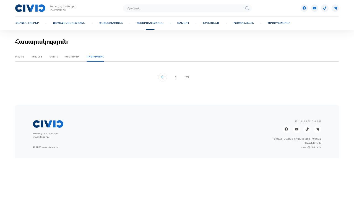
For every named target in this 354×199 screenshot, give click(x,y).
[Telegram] (335, 8)
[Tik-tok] (325, 8)
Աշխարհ (183, 23)
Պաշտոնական (243, 23)
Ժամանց (37, 57)
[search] (247, 8)
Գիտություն (95, 57)
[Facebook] (304, 8)
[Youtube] (314, 8)
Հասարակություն (150, 23)
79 (187, 77)
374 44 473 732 (312, 143)
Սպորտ (54, 57)
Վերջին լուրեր (27, 23)
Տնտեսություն (111, 23)
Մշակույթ (72, 57)
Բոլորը (20, 57)
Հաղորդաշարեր (279, 23)
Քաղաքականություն (69, 23)
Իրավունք (211, 23)
